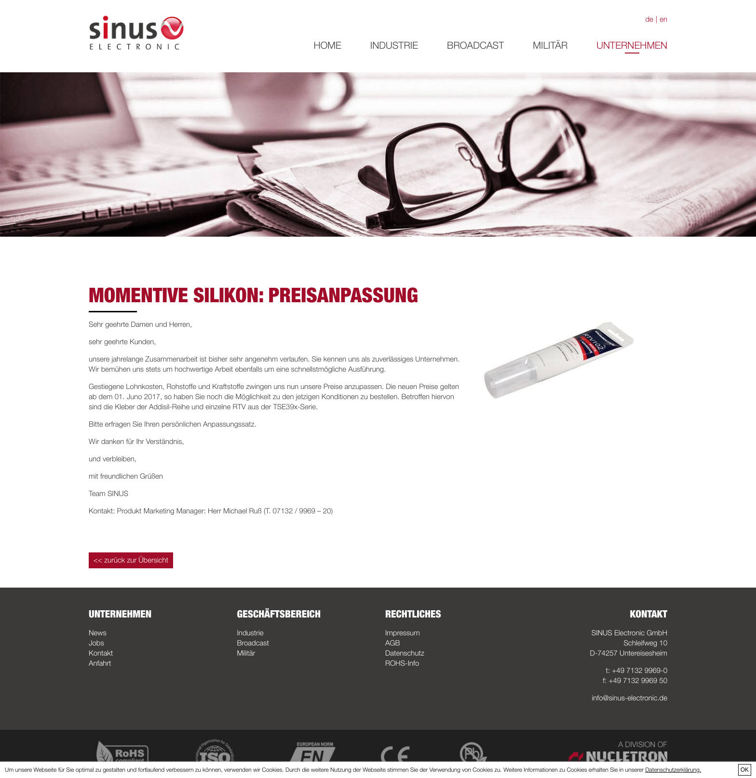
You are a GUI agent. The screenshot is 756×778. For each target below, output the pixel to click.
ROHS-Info (402, 663)
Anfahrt (100, 663)
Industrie (394, 45)
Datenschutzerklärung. (673, 769)
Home (327, 45)
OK (745, 769)
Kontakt (101, 653)
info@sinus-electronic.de (629, 698)
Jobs (96, 643)
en (663, 19)
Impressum (402, 633)
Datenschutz (404, 653)
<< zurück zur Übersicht (131, 560)
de (649, 19)
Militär (550, 45)
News (98, 633)
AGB (392, 643)
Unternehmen (631, 45)
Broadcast (475, 45)
